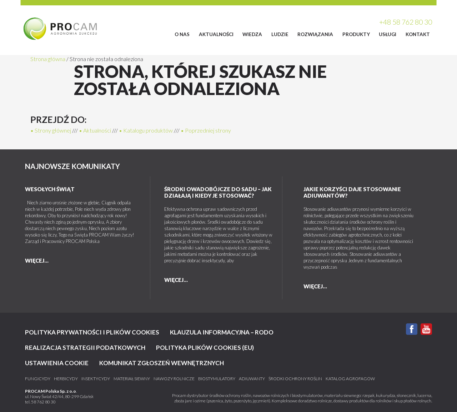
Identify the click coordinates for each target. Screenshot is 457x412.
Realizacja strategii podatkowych (85, 347)
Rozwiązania (315, 34)
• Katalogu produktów (146, 130)
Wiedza (252, 34)
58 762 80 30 (43, 401)
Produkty (356, 34)
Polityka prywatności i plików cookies (92, 332)
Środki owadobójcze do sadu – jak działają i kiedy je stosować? (218, 192)
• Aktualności (95, 130)
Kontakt (418, 34)
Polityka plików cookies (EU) (205, 347)
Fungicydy (37, 379)
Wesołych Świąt (50, 189)
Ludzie (279, 34)
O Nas (182, 34)
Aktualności (216, 34)
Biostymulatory (216, 379)
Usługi (387, 34)
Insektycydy (95, 379)
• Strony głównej (50, 130)
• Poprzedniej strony (206, 130)
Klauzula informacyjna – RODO (221, 332)
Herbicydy (66, 379)
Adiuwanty (252, 379)
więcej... (37, 260)
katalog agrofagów (350, 379)
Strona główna (47, 58)
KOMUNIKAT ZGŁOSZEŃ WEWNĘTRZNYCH (161, 363)
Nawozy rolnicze (174, 379)
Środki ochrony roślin (295, 379)
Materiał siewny (132, 379)
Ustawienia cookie (57, 363)
